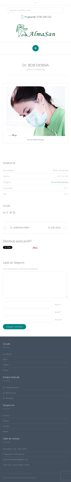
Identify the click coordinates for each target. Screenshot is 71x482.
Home (5, 431)
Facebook (7, 354)
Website (58, 319)
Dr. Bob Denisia (9, 392)
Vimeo (5, 370)
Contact (6, 426)
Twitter (6, 364)
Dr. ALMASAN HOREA (19, 227)
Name (58, 304)
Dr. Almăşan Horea (11, 387)
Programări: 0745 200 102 (13, 454)
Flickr (5, 359)
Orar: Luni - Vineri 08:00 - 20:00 (16, 465)
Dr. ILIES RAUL (54, 227)
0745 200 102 (44, 16)
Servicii (6, 415)
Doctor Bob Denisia (59, 182)
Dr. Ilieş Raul (8, 398)
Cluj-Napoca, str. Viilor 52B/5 (15, 448)
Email (58, 312)
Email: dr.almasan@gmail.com (15, 459)
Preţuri (6, 420)
